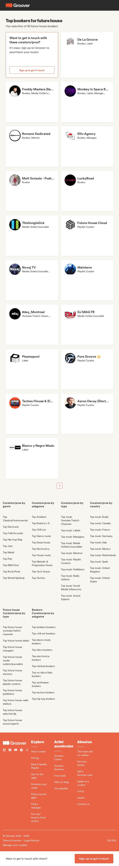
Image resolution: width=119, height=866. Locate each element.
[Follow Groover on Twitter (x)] (27, 750)
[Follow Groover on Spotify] (21, 750)
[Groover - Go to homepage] (17, 743)
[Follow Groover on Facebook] (10, 750)
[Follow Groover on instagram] (4, 750)
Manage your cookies (15, 845)
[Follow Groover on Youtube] (15, 750)
